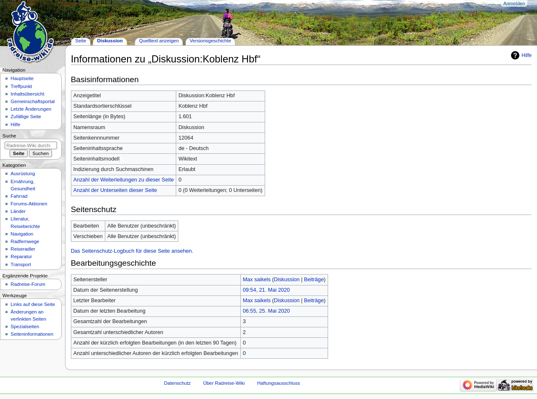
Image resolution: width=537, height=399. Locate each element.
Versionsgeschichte (210, 40)
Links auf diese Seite (32, 304)
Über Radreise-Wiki (224, 383)
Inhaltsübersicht (27, 93)
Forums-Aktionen (28, 203)
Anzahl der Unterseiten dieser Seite (115, 190)
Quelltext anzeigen (159, 40)
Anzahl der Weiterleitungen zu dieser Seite (123, 180)
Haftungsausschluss (278, 383)
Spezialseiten (24, 326)
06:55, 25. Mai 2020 (266, 311)
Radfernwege (24, 241)
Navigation (21, 233)
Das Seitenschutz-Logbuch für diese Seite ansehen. (132, 251)
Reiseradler (22, 248)
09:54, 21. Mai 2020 (266, 290)
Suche (9, 135)
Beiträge (313, 279)
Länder (18, 211)
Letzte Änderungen (30, 108)
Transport (20, 264)
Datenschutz (177, 383)
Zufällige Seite (25, 116)
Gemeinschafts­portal (32, 101)
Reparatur (21, 256)
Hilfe (526, 55)
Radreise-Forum (27, 284)
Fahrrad (18, 196)
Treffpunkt (21, 86)
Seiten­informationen (31, 334)
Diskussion (287, 279)
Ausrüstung (22, 173)
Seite (80, 40)
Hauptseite (22, 78)
